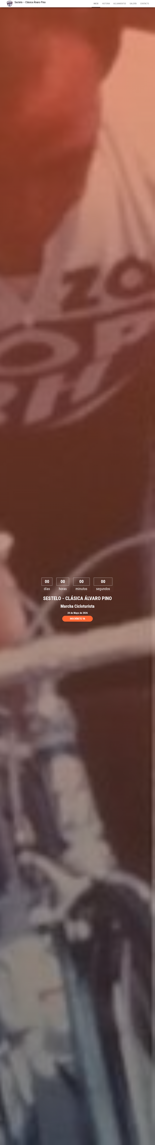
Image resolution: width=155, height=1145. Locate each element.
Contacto (144, 3)
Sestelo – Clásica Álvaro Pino (30, 2)
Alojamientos (119, 3)
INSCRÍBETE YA (77, 618)
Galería (133, 3)
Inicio (96, 3)
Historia (106, 3)
